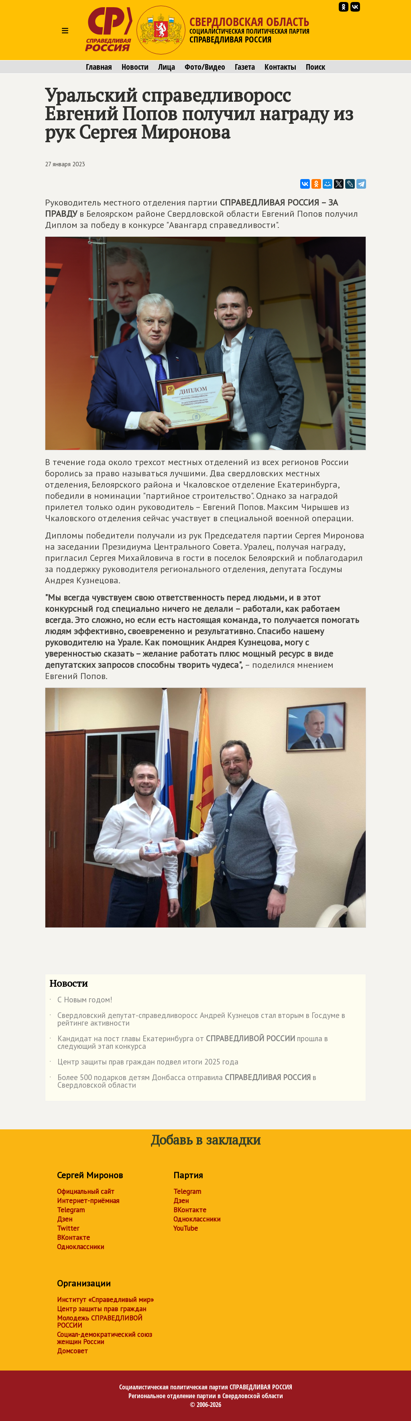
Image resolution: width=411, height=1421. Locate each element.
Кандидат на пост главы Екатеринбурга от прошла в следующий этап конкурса (188, 1043)
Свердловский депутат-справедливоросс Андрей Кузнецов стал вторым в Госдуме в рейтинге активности (197, 1020)
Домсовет (72, 1350)
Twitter (68, 1228)
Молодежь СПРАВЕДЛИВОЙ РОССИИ (99, 1321)
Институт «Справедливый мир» (105, 1299)
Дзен (64, 1219)
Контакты (280, 66)
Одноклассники (80, 1246)
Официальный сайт (85, 1191)
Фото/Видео (205, 66)
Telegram (71, 1209)
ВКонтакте (73, 1237)
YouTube (185, 1228)
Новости (135, 66)
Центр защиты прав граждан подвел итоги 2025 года (143, 1063)
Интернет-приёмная (88, 1200)
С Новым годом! (80, 1001)
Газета (245, 66)
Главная (99, 66)
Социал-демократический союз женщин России (104, 1338)
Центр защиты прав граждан (101, 1308)
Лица (166, 66)
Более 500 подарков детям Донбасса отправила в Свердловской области (182, 1082)
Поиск (315, 66)
